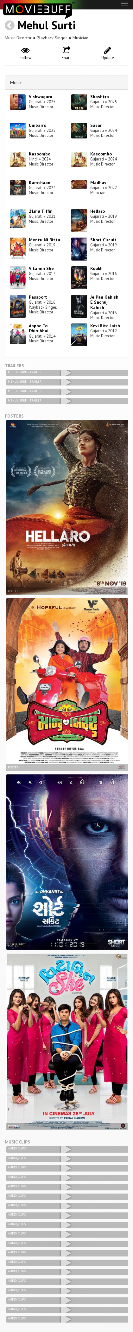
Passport (38, 297)
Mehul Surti (46, 25)
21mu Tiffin (41, 211)
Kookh (96, 268)
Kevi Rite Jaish (105, 326)
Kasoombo (39, 154)
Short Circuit (103, 240)
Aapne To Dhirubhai (38, 328)
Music (16, 82)
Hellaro (97, 211)
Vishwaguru (40, 96)
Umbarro (37, 125)
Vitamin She (41, 268)
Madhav (98, 182)
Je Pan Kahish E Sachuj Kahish (104, 302)
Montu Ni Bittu (44, 240)
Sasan (96, 125)
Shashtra (99, 96)
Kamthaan (39, 182)
